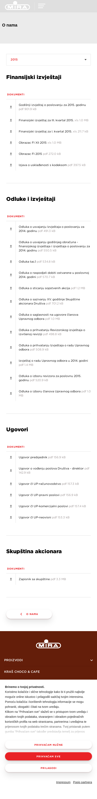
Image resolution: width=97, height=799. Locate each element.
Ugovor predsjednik (42, 457)
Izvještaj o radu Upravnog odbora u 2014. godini (53, 363)
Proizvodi (13, 660)
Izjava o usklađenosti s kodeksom (52, 165)
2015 (14, 59)
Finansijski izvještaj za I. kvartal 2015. (53, 131)
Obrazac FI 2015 (40, 154)
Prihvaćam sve (48, 756)
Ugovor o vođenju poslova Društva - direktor (54, 470)
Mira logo (48, 643)
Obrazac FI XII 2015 (40, 142)
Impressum (63, 782)
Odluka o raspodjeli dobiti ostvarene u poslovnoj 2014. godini (54, 275)
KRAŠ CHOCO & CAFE (22, 672)
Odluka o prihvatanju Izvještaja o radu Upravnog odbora (54, 347)
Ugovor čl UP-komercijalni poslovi (52, 506)
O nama (32, 614)
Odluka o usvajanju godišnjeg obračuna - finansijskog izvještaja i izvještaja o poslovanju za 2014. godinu (54, 246)
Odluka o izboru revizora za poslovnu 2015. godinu (50, 378)
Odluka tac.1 (37, 261)
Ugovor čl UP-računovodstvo (49, 484)
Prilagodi (49, 768)
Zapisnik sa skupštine (42, 579)
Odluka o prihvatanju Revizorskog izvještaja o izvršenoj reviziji (52, 332)
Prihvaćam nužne (48, 744)
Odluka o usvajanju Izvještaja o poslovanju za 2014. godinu (51, 229)
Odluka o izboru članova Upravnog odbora (55, 393)
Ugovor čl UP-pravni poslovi (48, 495)
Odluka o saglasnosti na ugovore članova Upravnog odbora (48, 317)
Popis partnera (82, 782)
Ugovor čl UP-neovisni (44, 517)
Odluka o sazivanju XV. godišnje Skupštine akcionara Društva (49, 301)
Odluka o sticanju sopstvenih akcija (52, 288)
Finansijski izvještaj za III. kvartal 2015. (53, 120)
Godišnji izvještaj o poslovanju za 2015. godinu (52, 107)
